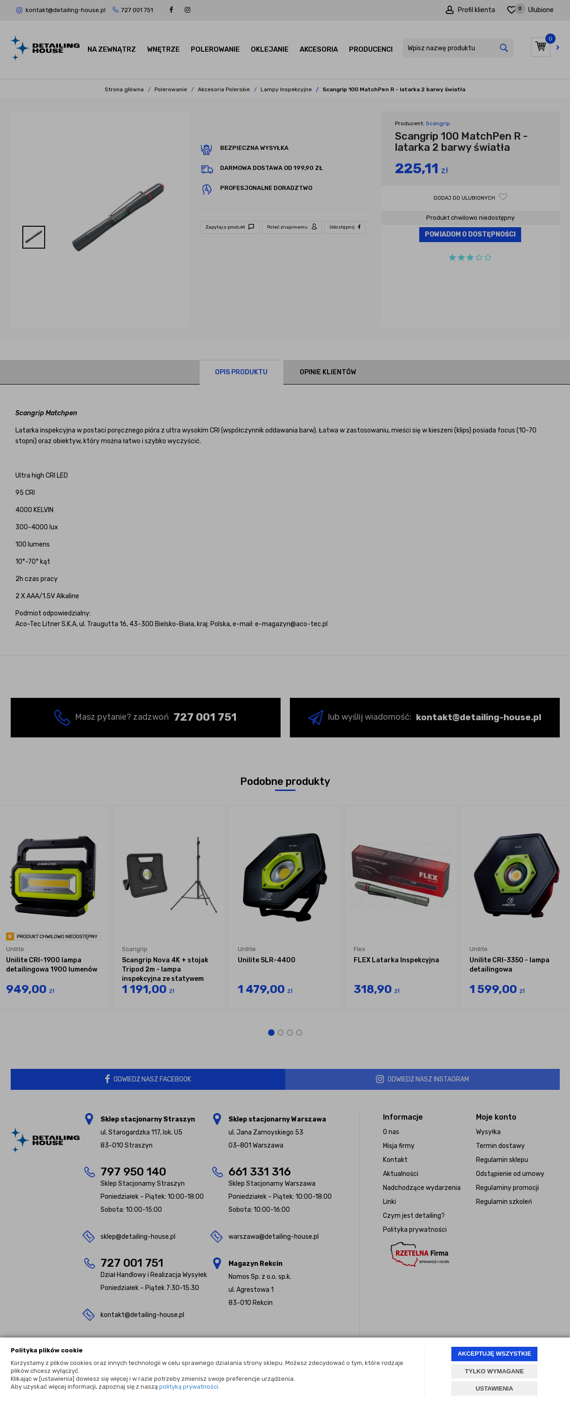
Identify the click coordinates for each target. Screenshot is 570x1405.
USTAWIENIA (494, 1388)
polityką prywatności (188, 1386)
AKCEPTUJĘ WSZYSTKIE (494, 1353)
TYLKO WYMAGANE (494, 1371)
